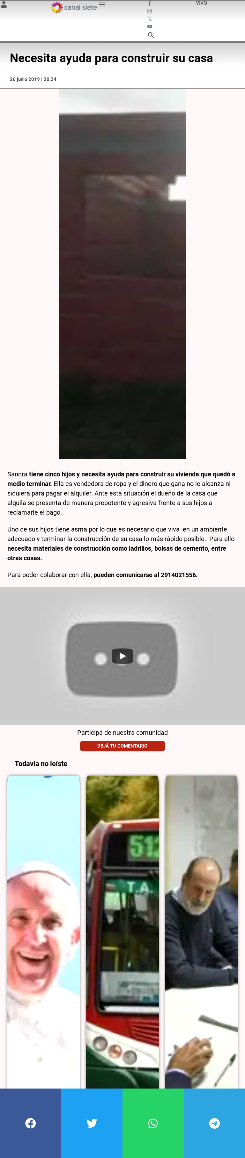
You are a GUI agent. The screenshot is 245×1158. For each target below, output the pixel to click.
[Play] (122, 656)
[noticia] (43, 949)
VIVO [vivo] (201, 3)
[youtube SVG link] (150, 27)
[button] (30, 1123)
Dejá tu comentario (122, 746)
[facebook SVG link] (150, 4)
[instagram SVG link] (150, 12)
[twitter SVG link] (150, 20)
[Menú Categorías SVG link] (102, 6)
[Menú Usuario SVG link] (4, 6)
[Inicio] (73, 7)
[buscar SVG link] (151, 36)
